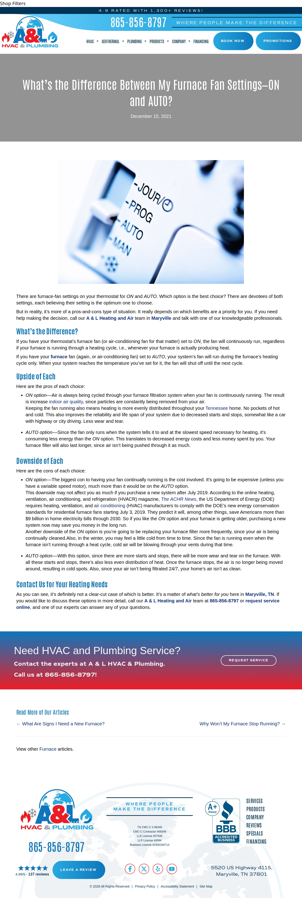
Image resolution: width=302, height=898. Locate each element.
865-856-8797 (139, 21)
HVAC (92, 41)
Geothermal (113, 41)
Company (181, 41)
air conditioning (109, 505)
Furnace (47, 749)
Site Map (206, 886)
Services (254, 801)
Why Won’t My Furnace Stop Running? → (243, 723)
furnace (59, 356)
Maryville (161, 318)
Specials (254, 833)
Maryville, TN (259, 594)
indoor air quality (66, 401)
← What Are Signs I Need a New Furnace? (60, 723)
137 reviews (38, 874)
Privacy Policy (145, 886)
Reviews (254, 825)
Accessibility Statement (177, 886)
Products (160, 41)
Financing (201, 41)
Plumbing (137, 41)
